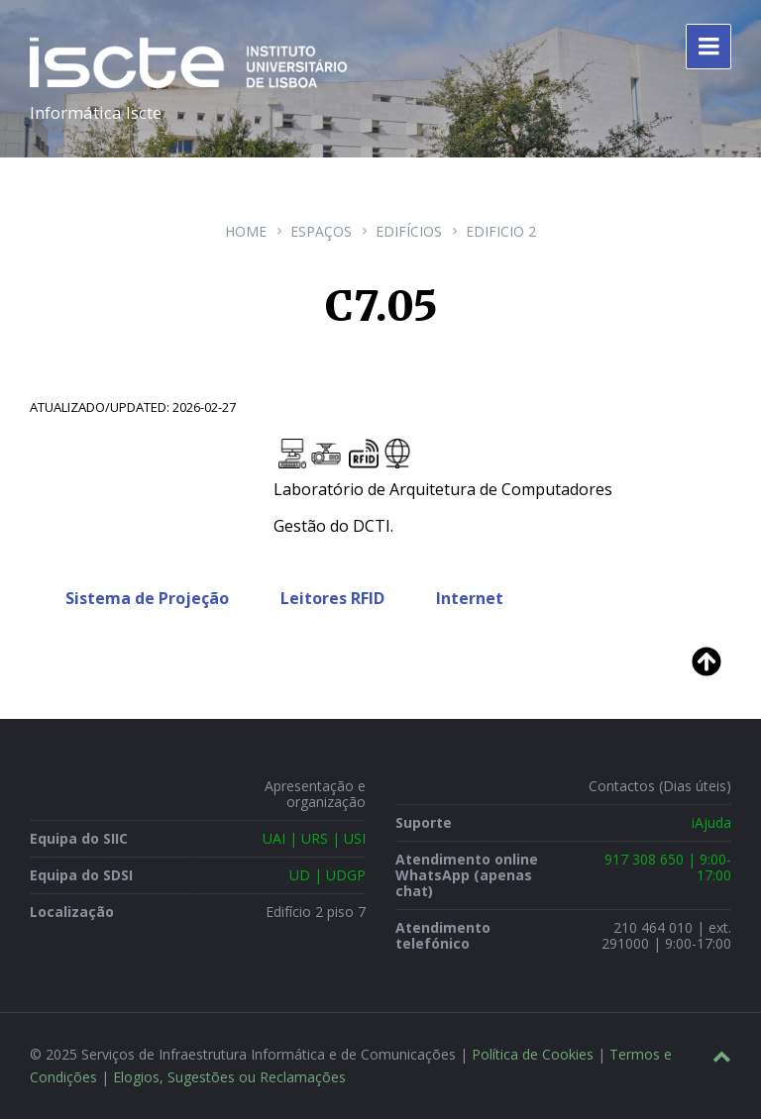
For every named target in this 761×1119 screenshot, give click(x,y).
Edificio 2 (501, 231)
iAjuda (711, 822)
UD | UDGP (327, 874)
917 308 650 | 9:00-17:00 (667, 867)
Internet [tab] (469, 598)
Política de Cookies (533, 1054)
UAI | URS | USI (314, 838)
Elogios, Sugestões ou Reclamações (229, 1077)
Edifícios (409, 231)
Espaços (321, 231)
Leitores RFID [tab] (332, 598)
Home (246, 231)
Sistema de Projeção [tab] (147, 598)
